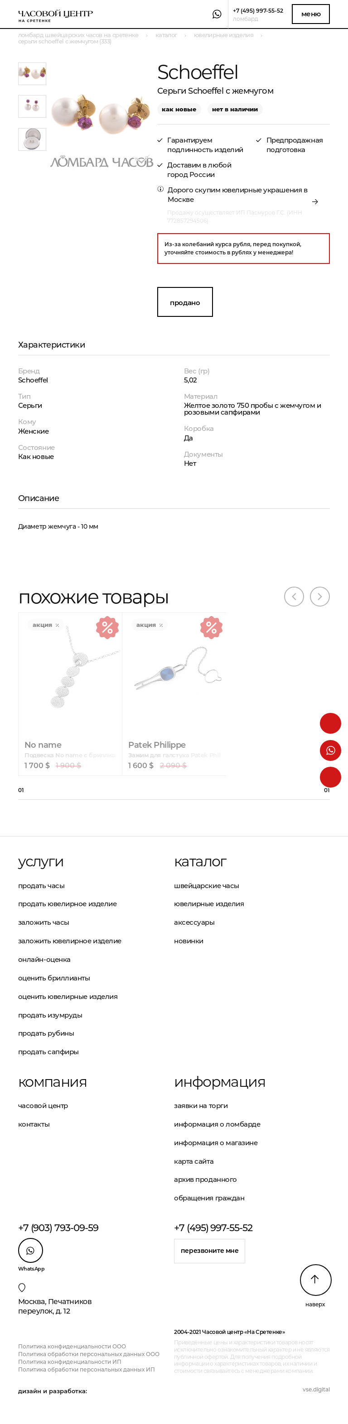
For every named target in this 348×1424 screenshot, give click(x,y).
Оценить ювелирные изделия (68, 996)
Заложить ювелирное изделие (69, 941)
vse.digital (316, 1389)
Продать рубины (46, 1033)
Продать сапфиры (48, 1051)
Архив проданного (205, 1179)
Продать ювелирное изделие (67, 903)
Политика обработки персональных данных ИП (86, 1369)
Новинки (188, 941)
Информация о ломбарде (217, 1124)
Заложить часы (43, 922)
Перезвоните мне (210, 1251)
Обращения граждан (209, 1198)
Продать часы (41, 885)
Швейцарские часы (206, 885)
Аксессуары (194, 922)
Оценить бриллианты (54, 978)
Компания (52, 1082)
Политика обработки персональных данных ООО (89, 1354)
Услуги (40, 861)
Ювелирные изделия (209, 903)
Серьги (30, 405)
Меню (311, 14)
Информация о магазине (216, 1142)
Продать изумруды (50, 1015)
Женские (33, 431)
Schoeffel (33, 380)
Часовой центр (43, 1105)
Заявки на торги (200, 1105)
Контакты (33, 1124)
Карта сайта (193, 1161)
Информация (219, 1082)
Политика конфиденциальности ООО (72, 1346)
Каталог (200, 861)
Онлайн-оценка (44, 959)
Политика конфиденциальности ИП (69, 1362)
